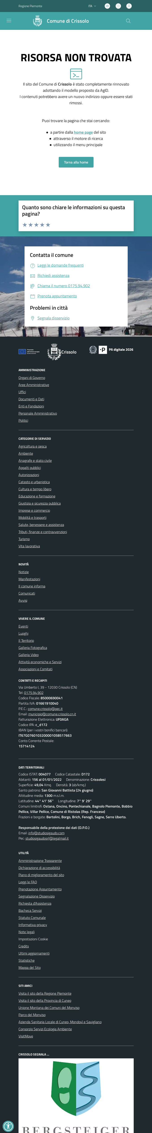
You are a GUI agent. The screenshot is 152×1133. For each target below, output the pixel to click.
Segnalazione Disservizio (37, 896)
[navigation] (9, 20)
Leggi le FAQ (28, 882)
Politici (23, 420)
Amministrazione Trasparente (40, 860)
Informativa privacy (33, 924)
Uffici (22, 392)
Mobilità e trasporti (32, 517)
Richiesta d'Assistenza (35, 903)
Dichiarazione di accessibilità (39, 867)
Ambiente (26, 453)
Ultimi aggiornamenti (34, 953)
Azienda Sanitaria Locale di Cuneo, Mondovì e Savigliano (60, 1022)
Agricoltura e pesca (33, 446)
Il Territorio (26, 640)
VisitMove (26, 1036)
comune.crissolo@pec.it (45, 708)
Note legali (27, 932)
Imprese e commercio (34, 510)
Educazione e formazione (37, 496)
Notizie (24, 572)
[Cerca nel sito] (128, 21)
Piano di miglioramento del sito (41, 874)
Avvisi (23, 600)
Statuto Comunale (32, 917)
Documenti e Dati (31, 399)
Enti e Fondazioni (31, 406)
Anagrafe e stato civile (35, 460)
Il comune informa (32, 586)
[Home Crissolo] (59, 21)
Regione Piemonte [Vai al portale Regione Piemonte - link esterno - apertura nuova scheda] (30, 6)
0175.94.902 (34, 692)
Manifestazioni (29, 579)
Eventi (23, 626)
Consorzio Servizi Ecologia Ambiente (45, 1029)
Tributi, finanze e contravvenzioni (43, 531)
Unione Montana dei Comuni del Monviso (49, 1007)
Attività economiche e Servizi (40, 662)
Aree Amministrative (34, 384)
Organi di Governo (32, 377)
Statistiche (27, 960)
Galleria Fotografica (33, 647)
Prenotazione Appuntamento (40, 889)
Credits (24, 946)
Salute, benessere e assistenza (41, 524)
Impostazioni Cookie (33, 939)
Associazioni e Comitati (35, 669)
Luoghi (23, 633)
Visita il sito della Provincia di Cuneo (45, 1000)
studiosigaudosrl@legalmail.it (47, 838)
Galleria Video (29, 654)
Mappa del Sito (30, 967)
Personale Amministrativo (38, 413)
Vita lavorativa (29, 546)
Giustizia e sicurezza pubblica (40, 503)
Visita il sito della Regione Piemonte (45, 993)
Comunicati (27, 593)
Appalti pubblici (30, 467)
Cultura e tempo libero (35, 489)
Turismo (24, 539)
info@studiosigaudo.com (46, 833)
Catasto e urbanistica (34, 482)
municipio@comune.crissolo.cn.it (52, 714)
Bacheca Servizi (30, 910)
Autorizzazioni (29, 474)
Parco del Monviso (32, 1014)
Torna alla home (76, 162)
